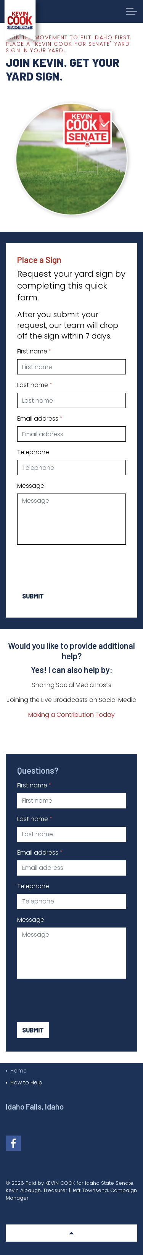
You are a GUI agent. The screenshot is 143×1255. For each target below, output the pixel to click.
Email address (40, 418)
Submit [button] (33, 596)
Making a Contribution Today (71, 714)
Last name (35, 385)
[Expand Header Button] (131, 11)
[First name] (71, 366)
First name (34, 351)
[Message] (71, 519)
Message (30, 485)
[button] (71, 1233)
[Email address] (71, 434)
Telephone (33, 452)
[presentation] (75, 566)
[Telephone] (71, 467)
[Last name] (71, 400)
